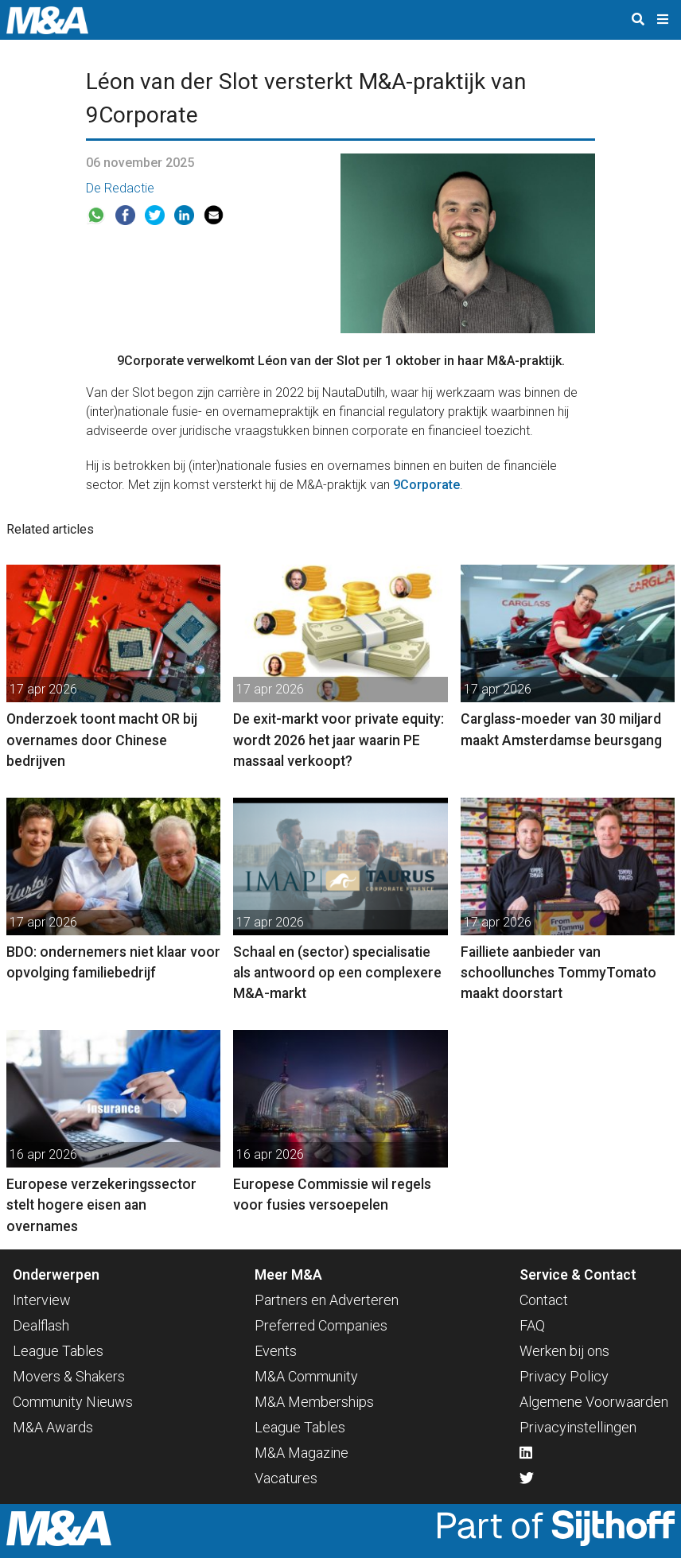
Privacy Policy (564, 1376)
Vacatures (286, 1478)
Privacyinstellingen (578, 1427)
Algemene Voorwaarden (594, 1401)
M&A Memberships (314, 1401)
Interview (42, 1300)
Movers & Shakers (69, 1376)
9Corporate (426, 484)
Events (276, 1350)
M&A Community (306, 1376)
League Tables (58, 1350)
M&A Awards (53, 1427)
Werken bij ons (564, 1350)
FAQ (532, 1325)
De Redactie (120, 188)
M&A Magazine (301, 1452)
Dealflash (41, 1325)
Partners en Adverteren (327, 1300)
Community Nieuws (73, 1401)
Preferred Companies (321, 1325)
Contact (544, 1300)
